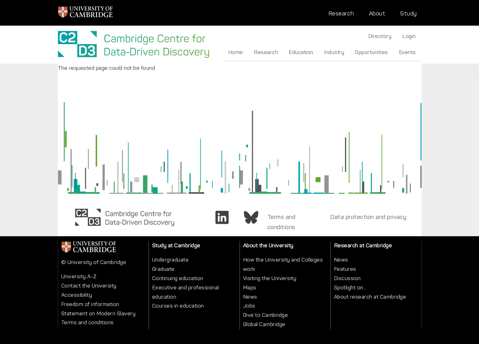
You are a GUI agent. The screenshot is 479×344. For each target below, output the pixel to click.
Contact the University (89, 285)
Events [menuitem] (407, 52)
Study (408, 13)
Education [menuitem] (301, 52)
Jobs (249, 305)
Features (345, 269)
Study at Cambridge (176, 245)
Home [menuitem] (235, 52)
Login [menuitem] (409, 36)
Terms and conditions (281, 222)
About (377, 13)
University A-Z (79, 276)
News (250, 296)
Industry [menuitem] (334, 52)
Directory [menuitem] (380, 36)
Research (341, 13)
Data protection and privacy (368, 216)
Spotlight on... (350, 287)
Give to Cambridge (265, 315)
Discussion (347, 278)
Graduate (163, 269)
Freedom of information (90, 304)
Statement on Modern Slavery (98, 313)
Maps (249, 287)
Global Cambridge (264, 324)
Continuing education (177, 278)
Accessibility (76, 295)
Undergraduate (170, 259)
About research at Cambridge (370, 296)
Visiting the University (270, 278)
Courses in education (178, 305)
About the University (268, 245)
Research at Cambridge (363, 245)
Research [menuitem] (266, 52)
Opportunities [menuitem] (371, 52)
